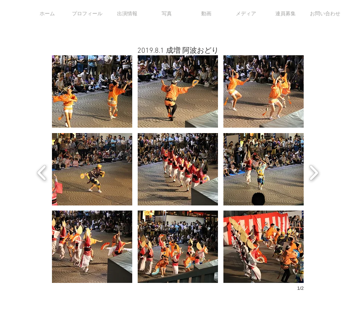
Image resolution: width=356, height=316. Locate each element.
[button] (92, 91)
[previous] (42, 172)
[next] (314, 172)
